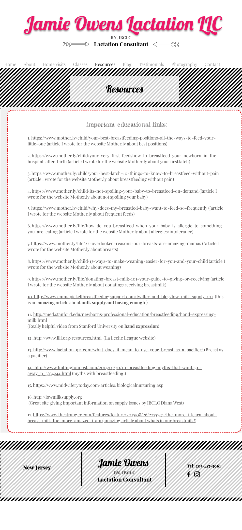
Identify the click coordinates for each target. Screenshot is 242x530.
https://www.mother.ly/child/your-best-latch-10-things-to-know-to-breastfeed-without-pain (125, 173)
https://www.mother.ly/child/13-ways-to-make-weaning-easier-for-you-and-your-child (120, 261)
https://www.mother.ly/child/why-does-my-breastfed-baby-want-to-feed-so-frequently (119, 208)
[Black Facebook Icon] (189, 474)
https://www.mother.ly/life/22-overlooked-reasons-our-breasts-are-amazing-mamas (116, 243)
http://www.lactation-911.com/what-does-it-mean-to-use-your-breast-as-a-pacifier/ (118, 350)
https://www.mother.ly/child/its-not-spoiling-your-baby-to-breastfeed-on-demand (115, 191)
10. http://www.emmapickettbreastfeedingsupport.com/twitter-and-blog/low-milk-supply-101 (120, 296)
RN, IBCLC (121, 37)
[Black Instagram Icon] (197, 474)
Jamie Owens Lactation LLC (125, 23)
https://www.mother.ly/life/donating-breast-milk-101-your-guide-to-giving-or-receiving (121, 279)
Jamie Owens (123, 462)
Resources (124, 89)
